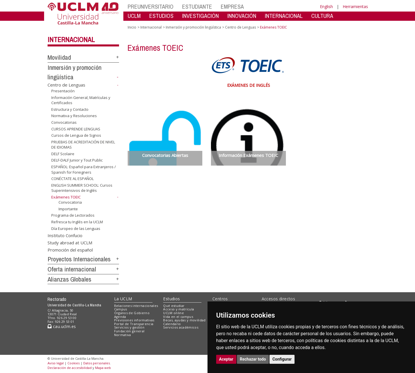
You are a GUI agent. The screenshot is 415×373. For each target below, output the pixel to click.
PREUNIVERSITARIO (150, 6)
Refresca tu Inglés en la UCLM (77, 221)
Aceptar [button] (226, 359)
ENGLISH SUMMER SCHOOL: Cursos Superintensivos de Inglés (81, 188)
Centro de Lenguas (66, 85)
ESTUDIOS (161, 16)
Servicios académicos (180, 327)
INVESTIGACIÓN (200, 16)
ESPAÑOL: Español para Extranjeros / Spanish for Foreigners (83, 169)
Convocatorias (64, 122)
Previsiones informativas (134, 320)
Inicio (132, 27)
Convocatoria (70, 202)
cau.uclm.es (62, 326)
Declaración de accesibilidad (70, 367)
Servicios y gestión (129, 327)
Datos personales (96, 363)
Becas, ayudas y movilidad (184, 320)
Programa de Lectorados (73, 215)
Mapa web (103, 367)
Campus (120, 309)
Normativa (122, 335)
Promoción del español (70, 250)
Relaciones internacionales (136, 305)
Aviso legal (56, 363)
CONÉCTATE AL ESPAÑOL (72, 178)
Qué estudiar (173, 305)
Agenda (120, 316)
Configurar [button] (282, 359)
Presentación (63, 90)
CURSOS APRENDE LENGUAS (75, 128)
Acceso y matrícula (178, 309)
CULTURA (322, 16)
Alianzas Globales (69, 279)
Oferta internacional (72, 269)
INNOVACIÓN (241, 16)
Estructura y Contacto (69, 109)
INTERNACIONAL (284, 16)
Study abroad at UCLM (70, 242)
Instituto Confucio (65, 235)
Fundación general (129, 331)
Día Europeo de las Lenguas (75, 228)
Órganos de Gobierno (132, 313)
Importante (68, 208)
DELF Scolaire (62, 153)
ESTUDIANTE (197, 6)
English (326, 6)
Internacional (71, 39)
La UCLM (123, 298)
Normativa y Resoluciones (74, 115)
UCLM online (173, 313)
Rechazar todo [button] (253, 359)
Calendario (172, 324)
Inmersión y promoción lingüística (193, 27)
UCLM (134, 16)
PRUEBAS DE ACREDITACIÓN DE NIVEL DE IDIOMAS (83, 144)
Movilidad (59, 57)
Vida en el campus (178, 316)
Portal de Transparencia (134, 324)
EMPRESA (232, 6)
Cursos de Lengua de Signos (76, 135)
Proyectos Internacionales (79, 259)
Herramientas (355, 6)
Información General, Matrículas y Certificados (80, 100)
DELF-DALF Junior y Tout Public (77, 160)
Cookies (73, 363)
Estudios (171, 298)
